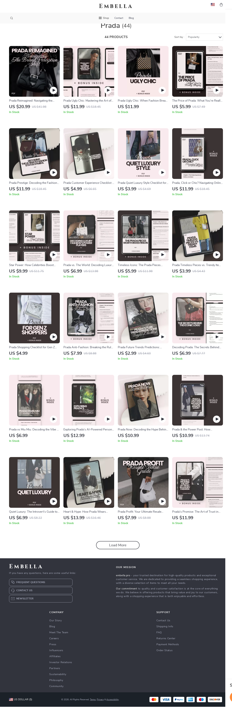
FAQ (159, 643)
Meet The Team (58, 643)
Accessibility (112, 711)
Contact (118, 18)
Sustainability (57, 685)
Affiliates (55, 667)
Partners (54, 679)
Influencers (56, 661)
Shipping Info (164, 638)
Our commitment (126, 600)
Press (52, 655)
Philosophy (56, 691)
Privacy (100, 711)
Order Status (164, 661)
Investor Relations (60, 673)
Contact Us (163, 632)
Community (56, 697)
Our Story (55, 632)
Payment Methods (167, 655)
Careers (54, 649)
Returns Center (165, 649)
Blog (131, 18)
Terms (93, 711)
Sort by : (179, 48)
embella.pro (123, 586)
